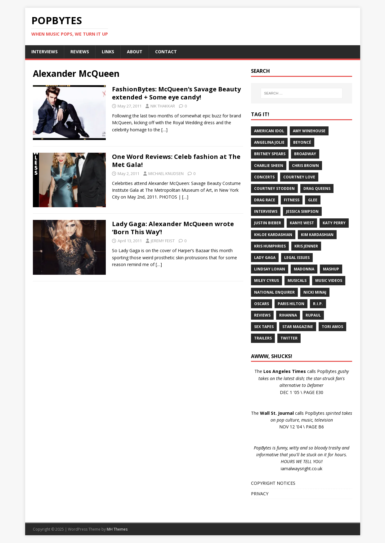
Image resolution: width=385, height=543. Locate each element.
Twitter (289, 338)
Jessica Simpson (302, 211)
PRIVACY (259, 494)
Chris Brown (305, 165)
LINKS (108, 52)
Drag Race (264, 200)
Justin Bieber (267, 223)
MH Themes (117, 529)
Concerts (264, 177)
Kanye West (302, 223)
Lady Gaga (264, 257)
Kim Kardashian (317, 234)
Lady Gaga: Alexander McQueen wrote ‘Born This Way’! (173, 228)
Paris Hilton (291, 303)
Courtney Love (299, 177)
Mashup (331, 269)
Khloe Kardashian (273, 234)
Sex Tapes (264, 326)
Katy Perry (334, 223)
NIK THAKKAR (162, 106)
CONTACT (166, 52)
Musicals (297, 280)
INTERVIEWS (44, 52)
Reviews (262, 315)
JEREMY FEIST (163, 240)
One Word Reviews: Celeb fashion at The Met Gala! (176, 160)
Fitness (291, 200)
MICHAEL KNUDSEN (166, 173)
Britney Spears (269, 153)
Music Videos (328, 280)
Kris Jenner (306, 246)
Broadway (305, 153)
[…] (164, 130)
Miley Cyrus (266, 280)
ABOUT (134, 52)
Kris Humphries (270, 246)
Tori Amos (332, 326)
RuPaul (313, 315)
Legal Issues (297, 257)
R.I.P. (318, 303)
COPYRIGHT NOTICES (273, 483)
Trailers (263, 338)
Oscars (261, 303)
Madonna (304, 269)
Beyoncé (302, 142)
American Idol (269, 131)
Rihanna (288, 315)
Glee (312, 200)
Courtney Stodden (274, 188)
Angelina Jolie (269, 142)
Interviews (265, 211)
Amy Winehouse (309, 131)
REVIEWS (79, 52)
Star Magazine (297, 326)
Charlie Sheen (268, 165)
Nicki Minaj (314, 292)
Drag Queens (316, 188)
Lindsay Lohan (269, 269)
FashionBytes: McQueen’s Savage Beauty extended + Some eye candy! (176, 93)
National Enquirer (274, 292)
